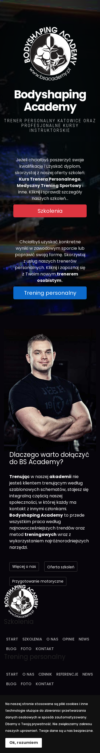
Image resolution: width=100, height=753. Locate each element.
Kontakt (45, 648)
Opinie (68, 639)
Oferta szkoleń (60, 567)
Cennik (45, 674)
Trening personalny (50, 293)
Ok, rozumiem (23, 742)
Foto (26, 648)
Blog (11, 648)
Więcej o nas (24, 566)
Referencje (67, 674)
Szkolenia (50, 211)
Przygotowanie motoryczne (37, 581)
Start (12, 639)
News (84, 639)
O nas (52, 639)
